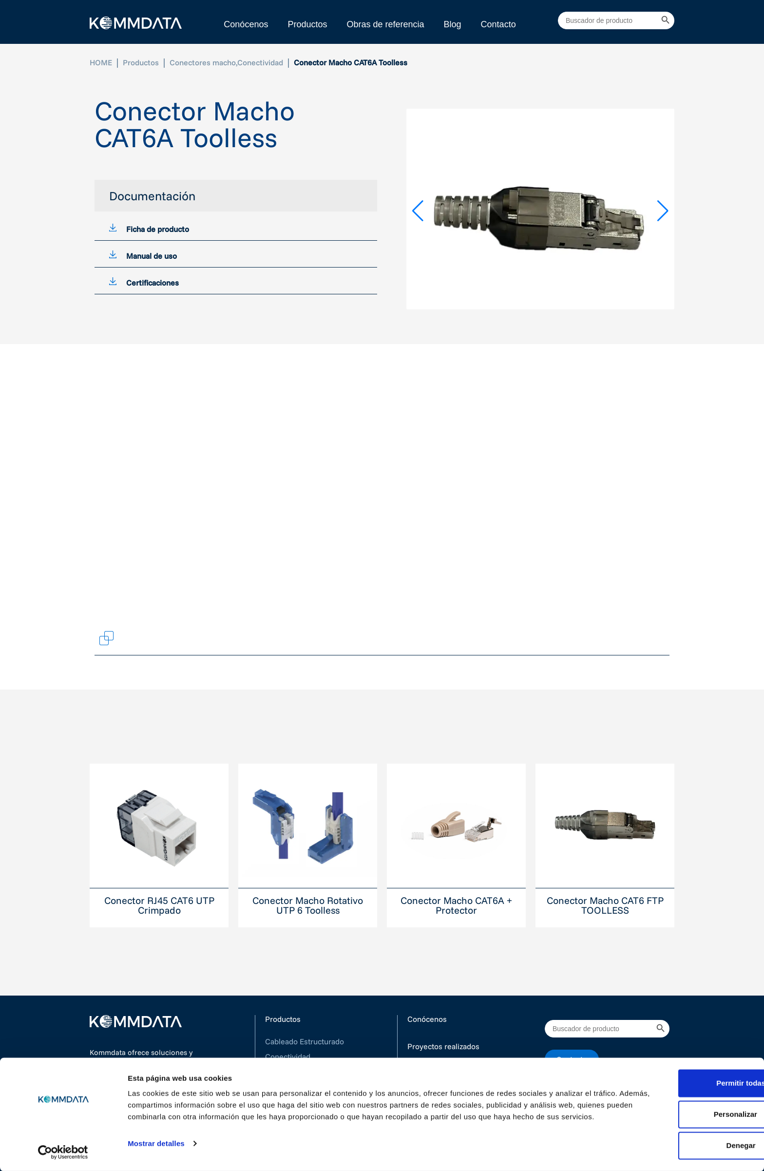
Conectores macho (203, 62)
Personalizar (682, 1111)
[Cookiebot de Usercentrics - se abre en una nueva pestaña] (63, 1152)
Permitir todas (682, 1079)
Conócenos (246, 24)
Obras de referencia (385, 24)
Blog (452, 24)
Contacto (498, 24)
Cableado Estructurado (304, 1041)
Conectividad (260, 62)
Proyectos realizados (443, 1046)
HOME (101, 62)
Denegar (682, 1142)
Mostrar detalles (156, 1152)
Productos (307, 24)
